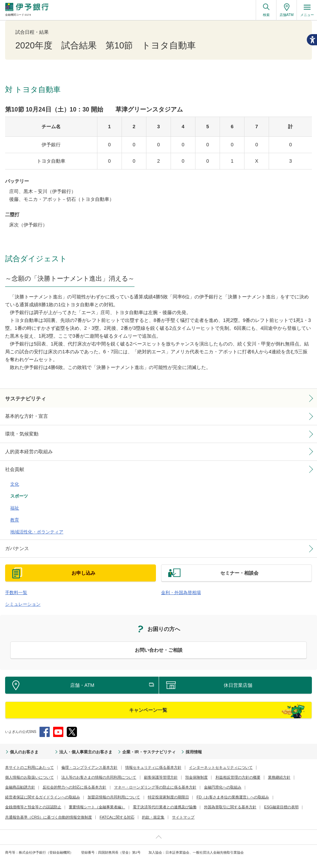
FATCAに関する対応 (265, 791)
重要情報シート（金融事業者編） (262, 781)
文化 (14, 478)
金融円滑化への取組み (170, 771)
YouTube (58, 716)
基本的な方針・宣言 (23, 415)
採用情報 (167, 736)
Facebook (44, 716)
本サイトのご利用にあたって (27, 751)
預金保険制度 (129, 762)
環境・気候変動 (19, 431)
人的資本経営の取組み (25, 448)
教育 (14, 509)
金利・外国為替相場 (178, 578)
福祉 (14, 499)
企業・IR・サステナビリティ (128, 736)
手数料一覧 (14, 578)
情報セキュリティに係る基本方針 (141, 751)
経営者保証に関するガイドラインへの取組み (229, 771)
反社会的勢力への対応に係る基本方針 (34, 771)
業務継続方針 (206, 762)
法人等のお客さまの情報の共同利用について (39, 762)
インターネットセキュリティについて (203, 751)
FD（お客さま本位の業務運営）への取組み (138, 781)
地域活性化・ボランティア (32, 520)
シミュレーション (20, 589)
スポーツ (17, 489)
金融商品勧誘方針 (237, 762)
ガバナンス (15, 535)
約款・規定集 (15, 801)
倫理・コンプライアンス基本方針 (82, 751)
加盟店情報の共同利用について (29, 781)
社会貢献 (13, 465)
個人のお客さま (22, 736)
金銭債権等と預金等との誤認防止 (204, 781)
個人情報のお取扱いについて (262, 751)
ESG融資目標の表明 (141, 791)
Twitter (72, 716)
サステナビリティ (23, 397)
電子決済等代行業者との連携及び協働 (34, 791)
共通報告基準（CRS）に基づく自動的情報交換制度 (203, 791)
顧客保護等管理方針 (96, 762)
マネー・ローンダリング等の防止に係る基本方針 (107, 771)
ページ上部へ (158, 821)
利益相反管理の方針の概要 (167, 762)
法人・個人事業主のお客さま (74, 736)
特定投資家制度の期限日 (79, 781)
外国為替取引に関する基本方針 (94, 791)
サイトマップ (43, 801)
